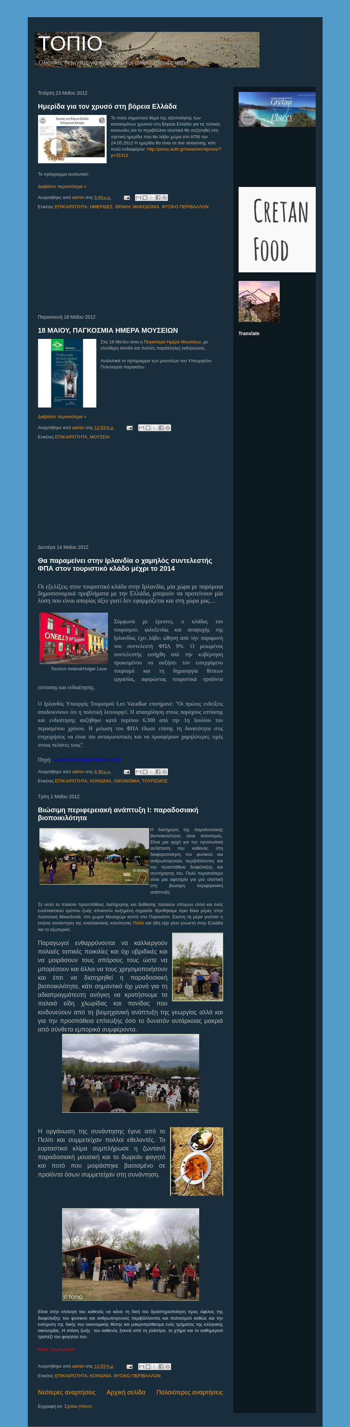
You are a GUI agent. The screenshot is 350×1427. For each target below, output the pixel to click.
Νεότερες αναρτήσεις (67, 1392)
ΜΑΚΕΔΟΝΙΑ (146, 206)
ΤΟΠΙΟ (70, 43)
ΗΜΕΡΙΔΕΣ (101, 206)
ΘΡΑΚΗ (123, 206)
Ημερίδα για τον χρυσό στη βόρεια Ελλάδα (107, 106)
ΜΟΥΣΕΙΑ (100, 436)
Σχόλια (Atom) (78, 1406)
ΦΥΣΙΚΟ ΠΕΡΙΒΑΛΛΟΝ (185, 206)
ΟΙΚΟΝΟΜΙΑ (127, 780)
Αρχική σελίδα (126, 1392)
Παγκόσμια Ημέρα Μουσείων (172, 341)
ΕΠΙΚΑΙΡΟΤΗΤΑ (71, 206)
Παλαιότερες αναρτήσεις (189, 1392)
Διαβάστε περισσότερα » (62, 186)
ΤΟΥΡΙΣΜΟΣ (155, 780)
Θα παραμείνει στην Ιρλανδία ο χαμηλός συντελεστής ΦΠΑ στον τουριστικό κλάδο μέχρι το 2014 (125, 564)
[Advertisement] (130, 262)
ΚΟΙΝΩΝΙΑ (100, 780)
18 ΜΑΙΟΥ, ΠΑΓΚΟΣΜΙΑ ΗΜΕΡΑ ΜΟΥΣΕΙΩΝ (108, 330)
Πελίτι (138, 922)
